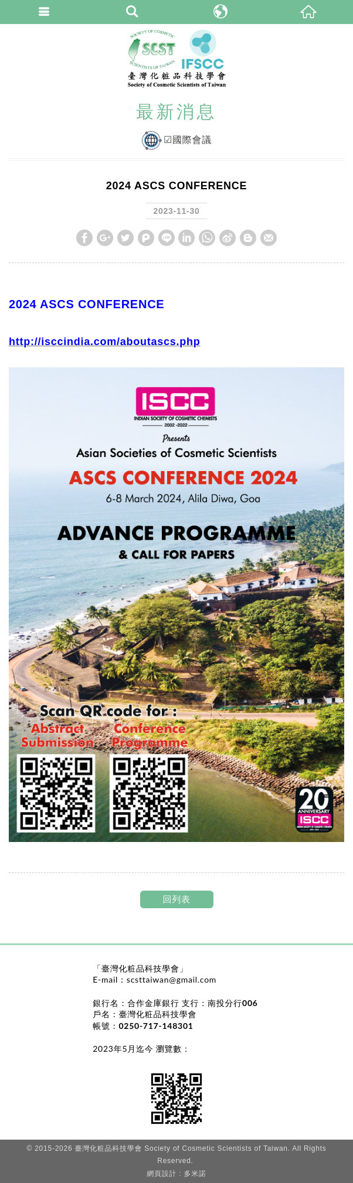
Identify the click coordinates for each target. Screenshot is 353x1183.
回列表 (176, 899)
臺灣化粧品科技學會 (177, 58)
